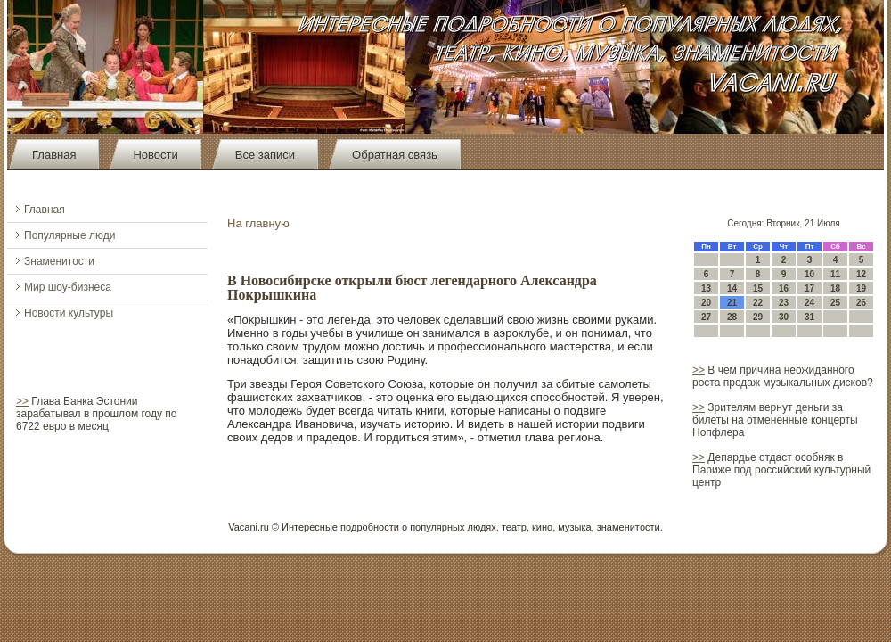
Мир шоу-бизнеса (67, 287)
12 (861, 274)
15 (758, 288)
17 (809, 288)
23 (784, 303)
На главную (258, 223)
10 (809, 274)
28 (732, 317)
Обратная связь (394, 154)
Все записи (265, 154)
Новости (155, 154)
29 (758, 317)
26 (861, 303)
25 (835, 303)
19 (861, 288)
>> (22, 401)
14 (732, 288)
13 (706, 288)
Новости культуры (68, 313)
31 (809, 317)
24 (809, 303)
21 (732, 303)
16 (784, 288)
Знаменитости (59, 261)
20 (706, 303)
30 (784, 317)
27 (706, 317)
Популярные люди (69, 235)
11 (835, 274)
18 (835, 288)
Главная (54, 154)
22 (758, 303)
